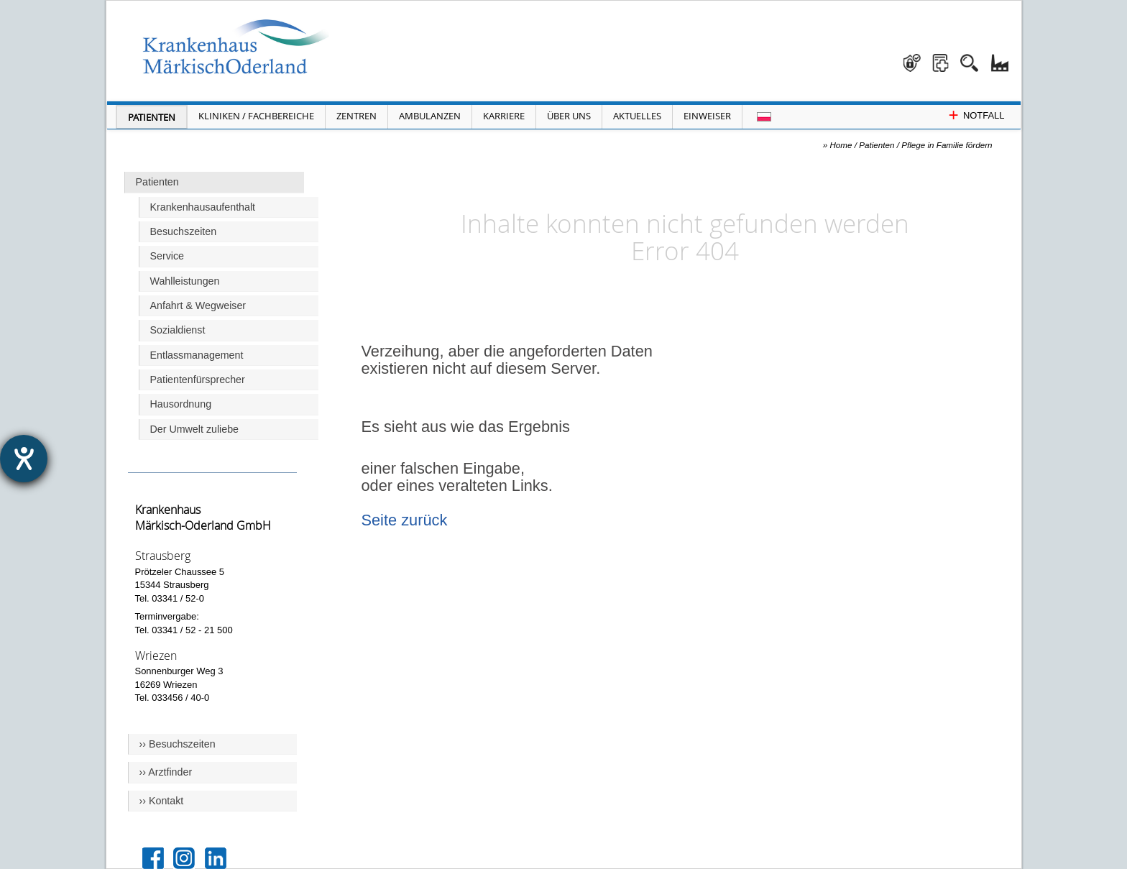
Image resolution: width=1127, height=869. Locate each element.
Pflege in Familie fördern (946, 145)
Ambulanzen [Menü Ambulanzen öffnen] (430, 115)
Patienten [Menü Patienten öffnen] (151, 117)
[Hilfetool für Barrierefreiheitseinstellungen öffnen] (23, 458)
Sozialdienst (178, 330)
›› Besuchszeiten (177, 744)
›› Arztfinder (166, 772)
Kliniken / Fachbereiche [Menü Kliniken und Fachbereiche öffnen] (256, 115)
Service (167, 256)
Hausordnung (181, 404)
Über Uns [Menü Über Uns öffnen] (569, 115)
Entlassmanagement (197, 355)
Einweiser (707, 115)
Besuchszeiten (183, 231)
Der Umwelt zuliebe (194, 429)
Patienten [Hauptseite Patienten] (157, 182)
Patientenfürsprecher (197, 379)
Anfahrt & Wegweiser (198, 305)
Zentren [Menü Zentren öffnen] (356, 115)
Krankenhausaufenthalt (203, 207)
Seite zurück (405, 520)
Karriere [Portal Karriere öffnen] (504, 115)
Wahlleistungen (185, 281)
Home (840, 145)
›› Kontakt (161, 800)
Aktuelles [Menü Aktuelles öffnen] (637, 115)
